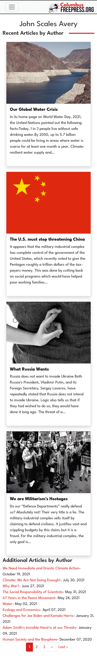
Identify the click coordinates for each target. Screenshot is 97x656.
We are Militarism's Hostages (39, 499)
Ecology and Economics (21, 610)
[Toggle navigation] (11, 7)
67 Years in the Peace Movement (29, 598)
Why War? (11, 586)
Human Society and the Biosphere (30, 639)
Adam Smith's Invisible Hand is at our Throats (39, 628)
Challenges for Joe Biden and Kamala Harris (38, 616)
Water (8, 604)
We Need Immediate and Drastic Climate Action (41, 568)
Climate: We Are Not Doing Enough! (32, 580)
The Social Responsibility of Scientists (33, 592)
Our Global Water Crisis (34, 109)
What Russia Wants (29, 369)
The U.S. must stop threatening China (47, 239)
